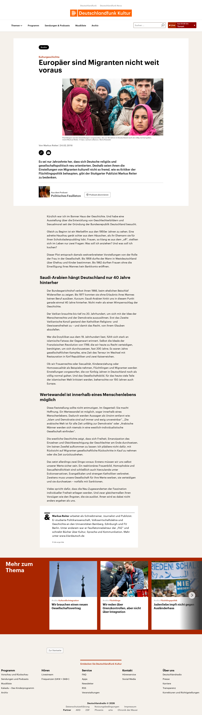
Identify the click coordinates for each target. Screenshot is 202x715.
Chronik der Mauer (128, 710)
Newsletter (87, 683)
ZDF (87, 710)
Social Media (129, 679)
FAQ (84, 674)
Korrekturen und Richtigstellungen (181, 692)
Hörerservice (129, 674)
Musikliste (80, 25)
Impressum (130, 706)
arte (110, 710)
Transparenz (169, 688)
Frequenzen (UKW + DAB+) (55, 679)
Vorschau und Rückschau (14, 674)
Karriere (167, 683)
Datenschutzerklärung (77, 706)
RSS (84, 688)
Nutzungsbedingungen (107, 706)
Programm (33, 25)
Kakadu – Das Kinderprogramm (17, 688)
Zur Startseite (55, 650)
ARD (78, 710)
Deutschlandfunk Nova (111, 5)
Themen (15, 25)
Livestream (47, 674)
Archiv (95, 25)
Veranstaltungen (91, 692)
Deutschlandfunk (88, 5)
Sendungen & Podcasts (57, 25)
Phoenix (99, 710)
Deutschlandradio (172, 674)
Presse (166, 679)
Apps (84, 679)
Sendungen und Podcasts (14, 679)
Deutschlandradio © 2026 (101, 703)
